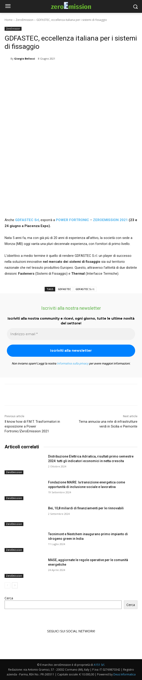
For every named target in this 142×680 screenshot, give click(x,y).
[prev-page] (7, 585)
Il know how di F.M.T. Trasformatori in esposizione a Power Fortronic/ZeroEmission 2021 (32, 426)
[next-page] (15, 585)
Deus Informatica (124, 674)
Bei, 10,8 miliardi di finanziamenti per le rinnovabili (86, 508)
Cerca (9, 598)
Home (9, 20)
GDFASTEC (64, 289)
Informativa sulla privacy (72, 363)
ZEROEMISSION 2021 (110, 220)
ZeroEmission (24, 20)
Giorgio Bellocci (24, 58)
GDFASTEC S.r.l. (85, 289)
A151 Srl (99, 665)
